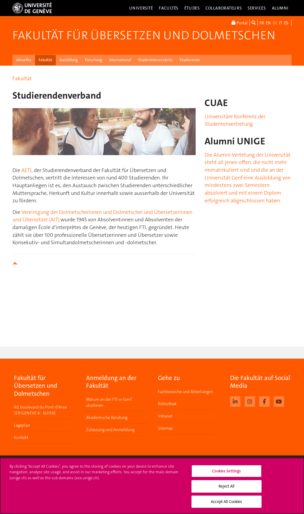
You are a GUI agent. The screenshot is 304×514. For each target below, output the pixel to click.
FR (261, 23)
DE (275, 23)
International (120, 59)
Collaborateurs (223, 8)
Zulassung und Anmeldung (110, 429)
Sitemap (165, 428)
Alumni (280, 8)
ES (286, 23)
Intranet (165, 416)
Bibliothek (167, 403)
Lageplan (22, 425)
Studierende (190, 59)
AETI (26, 170)
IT (280, 23)
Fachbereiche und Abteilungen (185, 391)
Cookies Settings (226, 474)
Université (141, 8)
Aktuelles (23, 59)
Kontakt (21, 437)
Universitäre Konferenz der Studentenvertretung (235, 120)
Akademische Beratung (106, 417)
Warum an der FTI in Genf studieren (109, 402)
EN (268, 23)
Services (257, 8)
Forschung (93, 59)
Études (192, 8)
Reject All (226, 490)
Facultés (168, 8)
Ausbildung (68, 59)
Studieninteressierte (155, 59)
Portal (240, 23)
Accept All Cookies (226, 505)
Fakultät (45, 59)
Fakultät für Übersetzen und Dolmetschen (143, 35)
